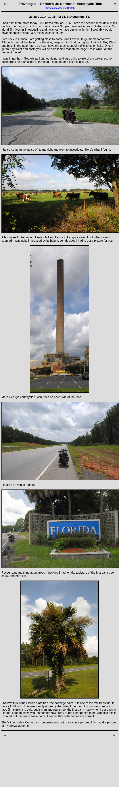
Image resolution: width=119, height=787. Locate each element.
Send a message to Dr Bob (60, 8)
